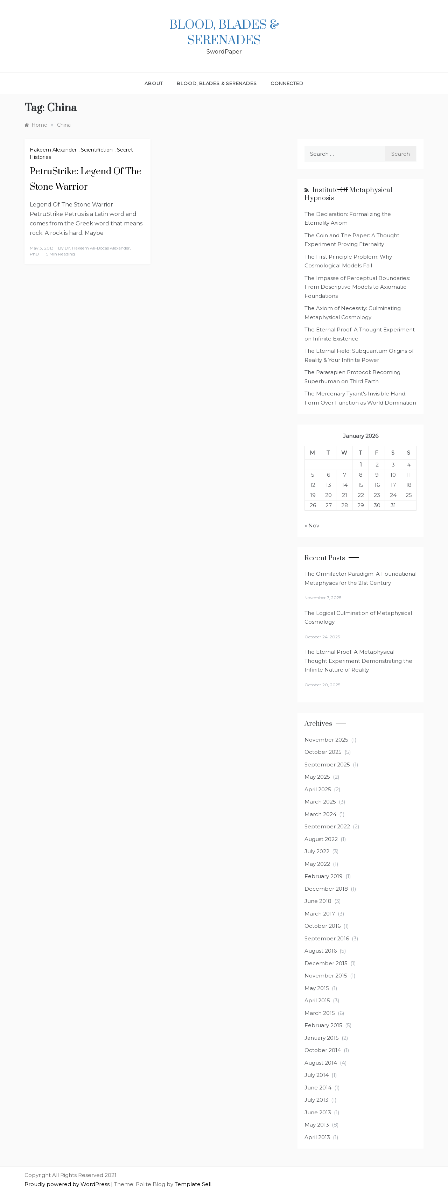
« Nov (311, 525)
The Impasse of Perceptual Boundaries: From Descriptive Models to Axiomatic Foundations (357, 287)
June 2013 (317, 1112)
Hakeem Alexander (53, 150)
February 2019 (323, 876)
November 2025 (326, 739)
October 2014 (322, 1050)
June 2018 (317, 901)
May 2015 (316, 988)
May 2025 (317, 776)
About (154, 83)
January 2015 (321, 1038)
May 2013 (316, 1124)
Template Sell (193, 1184)
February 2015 (323, 1025)
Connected (287, 83)
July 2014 (316, 1075)
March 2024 (320, 814)
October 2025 (323, 752)
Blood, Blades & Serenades (224, 32)
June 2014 (317, 1087)
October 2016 (322, 926)
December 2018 (326, 888)
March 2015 (319, 1013)
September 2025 (327, 764)
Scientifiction (97, 150)
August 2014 (320, 1062)
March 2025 (320, 801)
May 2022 (317, 864)
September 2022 (327, 826)
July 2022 (316, 851)
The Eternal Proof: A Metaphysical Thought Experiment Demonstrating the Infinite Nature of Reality (358, 660)
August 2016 (320, 950)
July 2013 (316, 1099)
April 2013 (317, 1137)
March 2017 (319, 913)
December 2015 (326, 963)
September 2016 (326, 938)
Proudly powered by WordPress (67, 1184)
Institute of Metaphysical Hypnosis (348, 194)
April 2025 (317, 789)
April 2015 (317, 1000)
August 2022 (321, 839)
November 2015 (325, 975)
